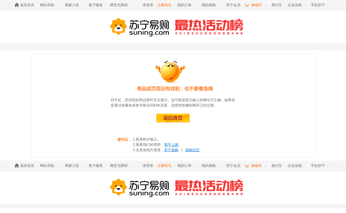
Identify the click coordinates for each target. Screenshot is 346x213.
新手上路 (171, 145)
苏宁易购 (171, 150)
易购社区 (192, 150)
